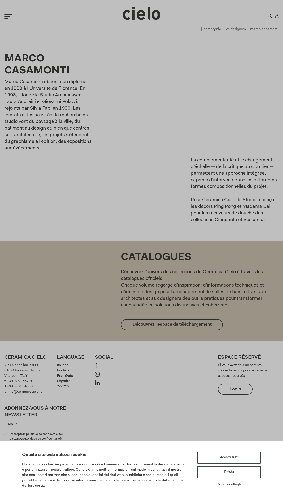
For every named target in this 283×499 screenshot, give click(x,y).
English (63, 370)
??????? (63, 386)
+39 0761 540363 (20, 386)
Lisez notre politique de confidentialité (35, 438)
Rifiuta (229, 472)
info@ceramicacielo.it (25, 392)
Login (235, 389)
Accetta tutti (229, 457)
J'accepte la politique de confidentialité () (36, 437)
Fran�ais (65, 376)
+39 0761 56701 (20, 381)
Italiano (62, 365)
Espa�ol (64, 381)
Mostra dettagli (229, 484)
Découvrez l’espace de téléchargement (172, 325)
